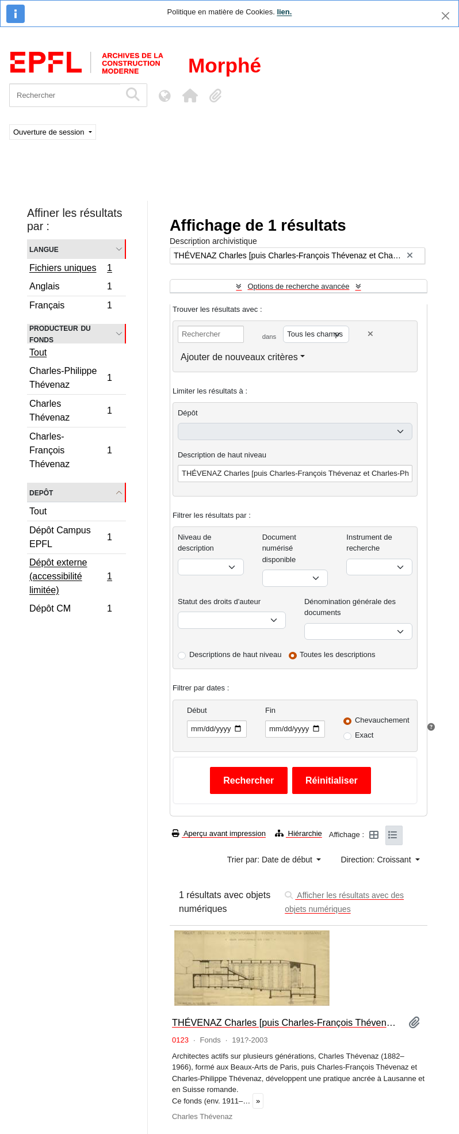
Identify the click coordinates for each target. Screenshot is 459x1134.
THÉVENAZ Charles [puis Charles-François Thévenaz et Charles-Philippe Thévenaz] (285, 1022)
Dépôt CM (70, 610)
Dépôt (188, 412)
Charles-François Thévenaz (70, 450)
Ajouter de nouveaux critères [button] (239, 357)
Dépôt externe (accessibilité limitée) (70, 576)
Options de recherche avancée (298, 286)
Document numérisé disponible (279, 548)
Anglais (70, 288)
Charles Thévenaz (70, 410)
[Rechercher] (64, 95)
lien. (284, 11)
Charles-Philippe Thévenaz (70, 378)
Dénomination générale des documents (350, 607)
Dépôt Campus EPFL (70, 537)
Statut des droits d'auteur (219, 601)
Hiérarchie (298, 833)
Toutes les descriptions (338, 654)
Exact (364, 735)
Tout (38, 352)
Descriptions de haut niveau (235, 654)
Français (70, 307)
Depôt (41, 492)
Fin (270, 710)
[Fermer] (445, 16)
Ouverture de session (49, 132)
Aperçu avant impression (219, 833)
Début (197, 710)
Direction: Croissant (377, 859)
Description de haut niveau (222, 454)
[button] (189, 95)
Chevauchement (382, 720)
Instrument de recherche (369, 543)
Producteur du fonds (60, 333)
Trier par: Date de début (271, 859)
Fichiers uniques (70, 269)
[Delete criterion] (370, 334)
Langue (44, 248)
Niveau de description (196, 543)
